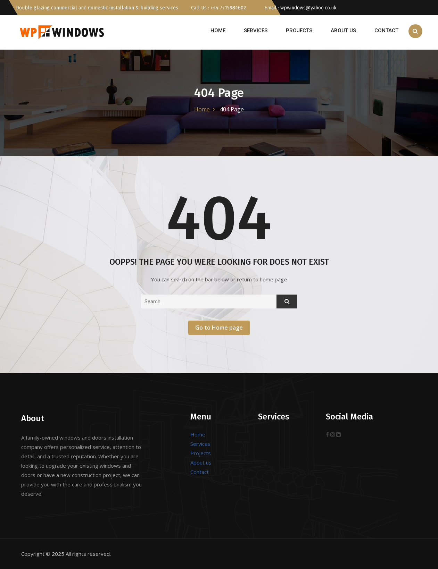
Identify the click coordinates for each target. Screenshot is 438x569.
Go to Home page (219, 327)
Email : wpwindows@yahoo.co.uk (296, 8)
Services (255, 30)
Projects (299, 30)
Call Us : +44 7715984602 (218, 8)
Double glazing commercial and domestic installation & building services (97, 8)
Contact (386, 30)
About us (343, 30)
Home (217, 30)
